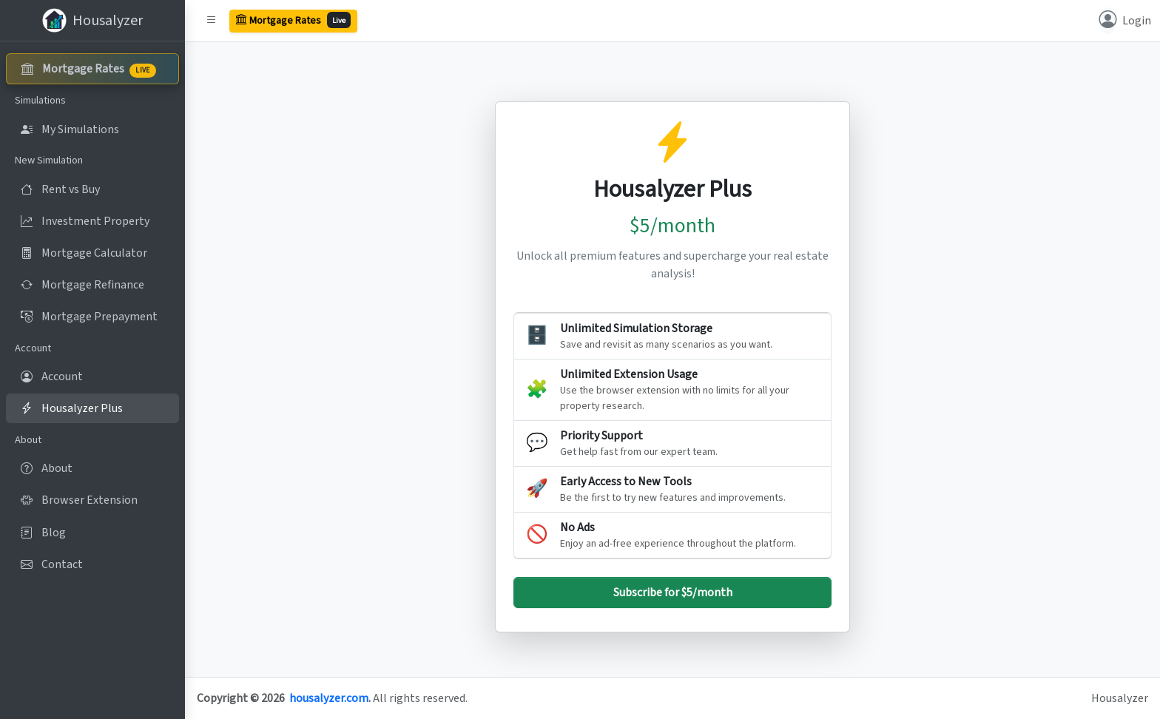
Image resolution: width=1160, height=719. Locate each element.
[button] (211, 21)
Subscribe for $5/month (672, 592)
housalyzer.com (328, 698)
